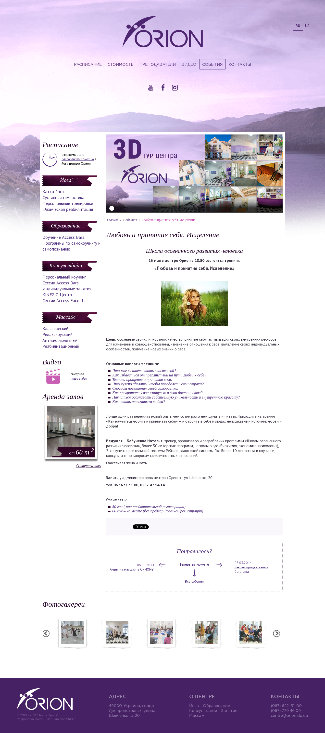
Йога (65, 180)
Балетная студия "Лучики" (72, 652)
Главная (112, 220)
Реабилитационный (60, 346)
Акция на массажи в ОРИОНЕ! (132, 569)
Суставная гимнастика (63, 197)
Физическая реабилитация (67, 209)
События (212, 64)
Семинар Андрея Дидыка (250, 652)
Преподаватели (157, 64)
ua (307, 25)
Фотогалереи (63, 604)
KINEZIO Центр (57, 294)
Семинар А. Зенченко (161, 652)
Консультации (65, 265)
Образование (65, 226)
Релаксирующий (57, 334)
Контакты (240, 64)
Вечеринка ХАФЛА (206, 652)
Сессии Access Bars (60, 283)
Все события (194, 581)
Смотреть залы (88, 465)
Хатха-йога (53, 191)
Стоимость (121, 64)
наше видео (79, 378)
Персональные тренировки (67, 203)
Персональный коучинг (64, 277)
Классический (55, 328)
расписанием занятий (78, 159)
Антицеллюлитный (59, 340)
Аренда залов (62, 396)
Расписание (88, 64)
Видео (189, 64)
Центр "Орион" (116, 652)
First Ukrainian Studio (60, 719)
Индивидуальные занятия (66, 289)
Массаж (65, 317)
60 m (81, 452)
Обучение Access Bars (63, 237)
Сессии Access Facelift (63, 300)
